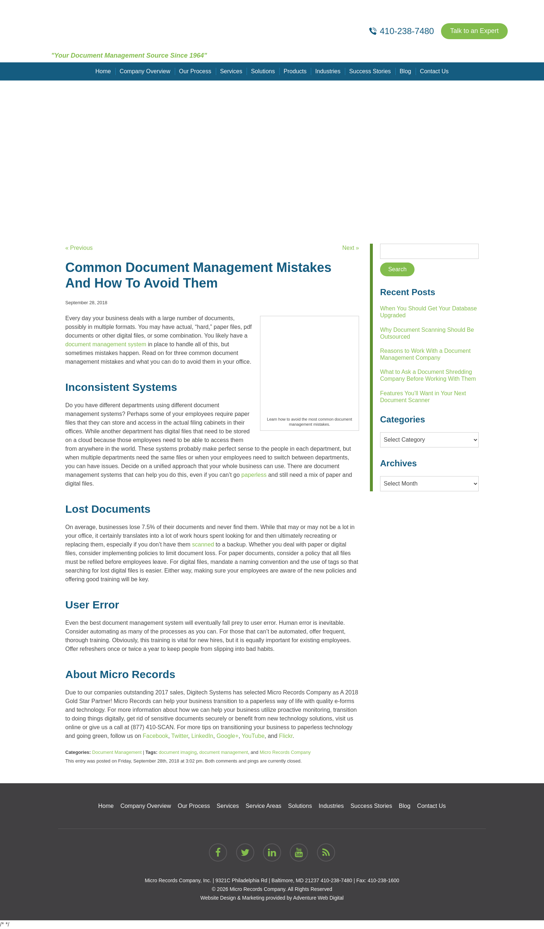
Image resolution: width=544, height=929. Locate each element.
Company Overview (145, 71)
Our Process (195, 71)
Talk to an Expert (474, 31)
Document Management (117, 752)
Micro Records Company (285, 752)
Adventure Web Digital (318, 898)
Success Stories (370, 71)
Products (295, 71)
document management (223, 752)
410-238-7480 (336, 880)
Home (103, 71)
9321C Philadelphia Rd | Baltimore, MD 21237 (267, 880)
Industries (327, 71)
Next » (350, 248)
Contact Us (434, 71)
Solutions (263, 71)
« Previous (79, 248)
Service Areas (263, 806)
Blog (405, 71)
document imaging (178, 752)
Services (231, 71)
